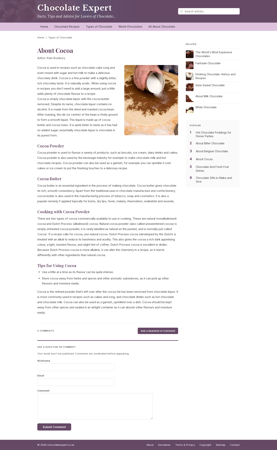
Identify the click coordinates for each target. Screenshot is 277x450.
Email (40, 375)
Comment (43, 390)
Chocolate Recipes (67, 26)
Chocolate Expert (74, 8)
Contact (235, 444)
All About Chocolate (162, 26)
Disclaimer (164, 444)
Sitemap (220, 444)
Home (44, 26)
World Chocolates (130, 26)
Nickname (43, 360)
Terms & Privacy (185, 444)
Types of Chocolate (99, 26)
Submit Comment (54, 427)
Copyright (205, 444)
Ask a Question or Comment (158, 330)
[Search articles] (209, 11)
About (150, 444)
